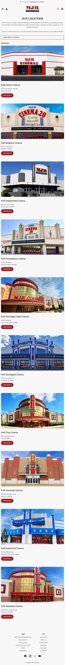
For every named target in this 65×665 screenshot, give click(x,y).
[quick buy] (62, 9)
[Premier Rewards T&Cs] (23, 645)
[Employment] (44, 642)
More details (7, 95)
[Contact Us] (43, 639)
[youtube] (39, 656)
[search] (58, 9)
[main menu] (2, 9)
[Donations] (43, 650)
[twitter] (35, 656)
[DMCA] (23, 648)
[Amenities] (44, 648)
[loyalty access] (6, 9)
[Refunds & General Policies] (23, 637)
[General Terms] (23, 639)
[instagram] (30, 656)
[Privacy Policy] (23, 642)
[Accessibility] (23, 650)
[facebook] (25, 656)
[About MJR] (43, 637)
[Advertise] (43, 645)
